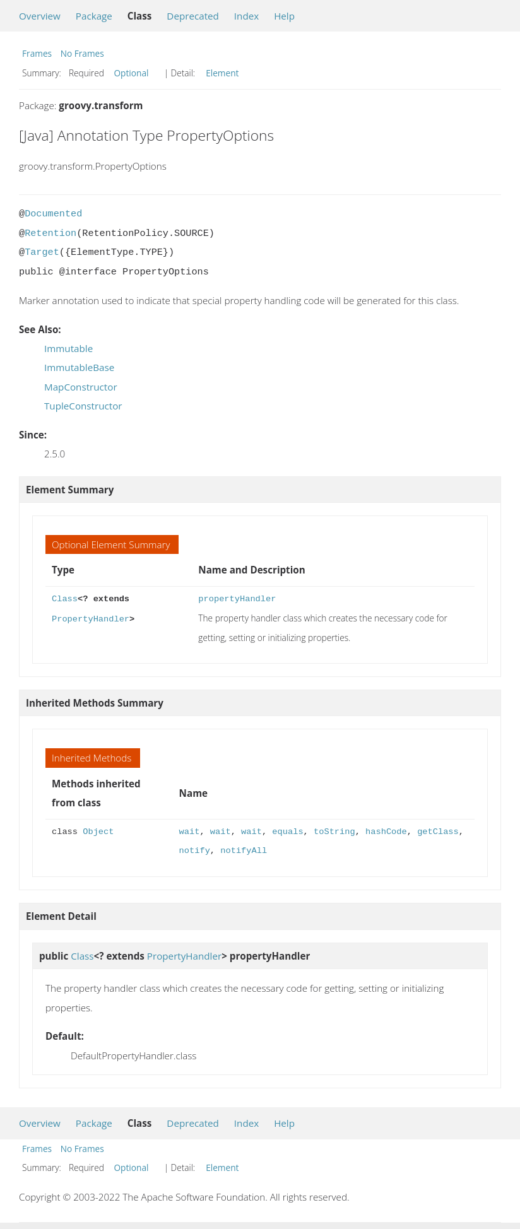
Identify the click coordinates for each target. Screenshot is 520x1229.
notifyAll (243, 851)
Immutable (68, 348)
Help (284, 15)
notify (194, 851)
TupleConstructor (83, 405)
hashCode (386, 832)
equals (287, 832)
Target (42, 252)
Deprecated (193, 15)
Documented (53, 214)
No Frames (82, 53)
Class (65, 599)
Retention (50, 233)
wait (189, 832)
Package (94, 15)
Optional (131, 73)
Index (246, 15)
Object (98, 832)
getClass (438, 832)
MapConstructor (80, 386)
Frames (37, 53)
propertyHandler (237, 599)
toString (334, 832)
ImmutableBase (79, 367)
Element (222, 73)
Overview (40, 15)
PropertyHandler (90, 618)
